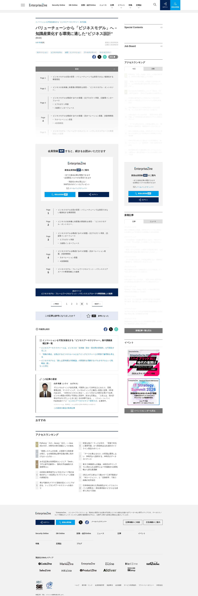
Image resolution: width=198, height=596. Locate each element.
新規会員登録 (59, 194)
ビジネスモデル (56, 52)
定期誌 (138, 5)
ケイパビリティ (105, 52)
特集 (130, 5)
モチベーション (42, 52)
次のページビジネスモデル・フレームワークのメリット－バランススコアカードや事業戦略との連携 (76, 292)
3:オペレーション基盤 (68, 257)
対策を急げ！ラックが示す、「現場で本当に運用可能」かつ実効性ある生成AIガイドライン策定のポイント (100, 491)
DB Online (73, 5)
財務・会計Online (88, 5)
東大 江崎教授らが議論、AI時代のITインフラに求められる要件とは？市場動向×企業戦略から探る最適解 (100, 512)
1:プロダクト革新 (62, 104)
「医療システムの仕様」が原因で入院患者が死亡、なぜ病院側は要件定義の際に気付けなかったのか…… (56, 499)
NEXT (98, 304)
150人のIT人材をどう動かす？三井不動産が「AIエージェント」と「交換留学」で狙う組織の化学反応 (100, 523)
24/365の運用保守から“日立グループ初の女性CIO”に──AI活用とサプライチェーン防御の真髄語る (57, 520)
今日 (134, 69)
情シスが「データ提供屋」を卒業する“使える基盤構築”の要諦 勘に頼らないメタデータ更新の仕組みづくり (143, 301)
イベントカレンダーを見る (143, 411)
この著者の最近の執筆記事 (64, 454)
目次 (95, 69)
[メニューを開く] (23, 5)
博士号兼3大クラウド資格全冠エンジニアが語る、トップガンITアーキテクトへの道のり (57, 531)
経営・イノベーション (73, 52)
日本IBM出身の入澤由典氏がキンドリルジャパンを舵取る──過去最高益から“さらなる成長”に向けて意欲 (100, 533)
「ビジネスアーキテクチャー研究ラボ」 (83, 447)
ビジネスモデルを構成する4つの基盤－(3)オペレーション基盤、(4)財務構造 (83, 116)
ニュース (103, 5)
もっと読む (43, 412)
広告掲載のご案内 (153, 568)
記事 (112, 5)
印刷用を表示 (43, 375)
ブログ (79, 589)
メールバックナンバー (76, 188)
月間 (152, 69)
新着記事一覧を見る (144, 330)
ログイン (93, 194)
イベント (121, 5)
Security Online (58, 5)
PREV (56, 304)
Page (43, 78)
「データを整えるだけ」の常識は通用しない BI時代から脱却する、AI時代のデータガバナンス (100, 502)
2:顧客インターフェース (64, 108)
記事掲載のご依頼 (133, 568)
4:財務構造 (64, 261)
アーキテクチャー (90, 52)
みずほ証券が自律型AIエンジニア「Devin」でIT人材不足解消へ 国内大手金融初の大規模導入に (57, 510)
